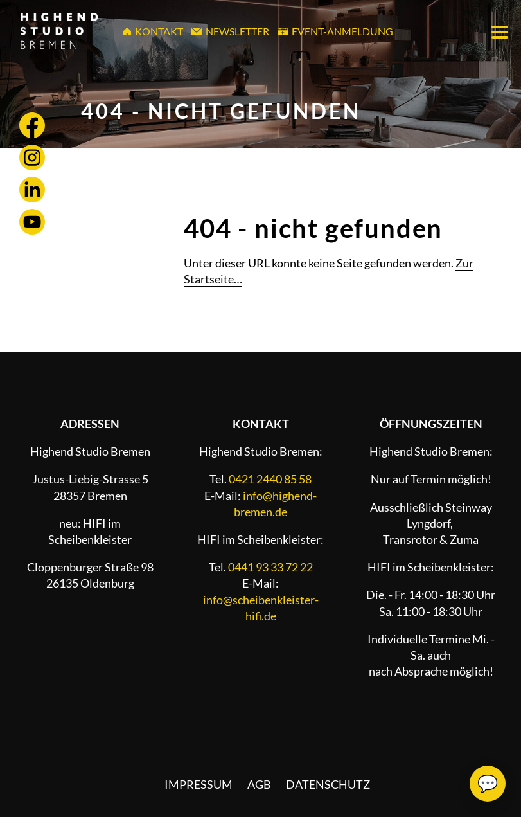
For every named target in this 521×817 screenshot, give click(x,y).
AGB (259, 784)
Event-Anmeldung (335, 31)
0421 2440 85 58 (270, 479)
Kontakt (153, 31)
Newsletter (230, 31)
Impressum (198, 784)
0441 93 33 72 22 (270, 567)
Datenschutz (328, 784)
